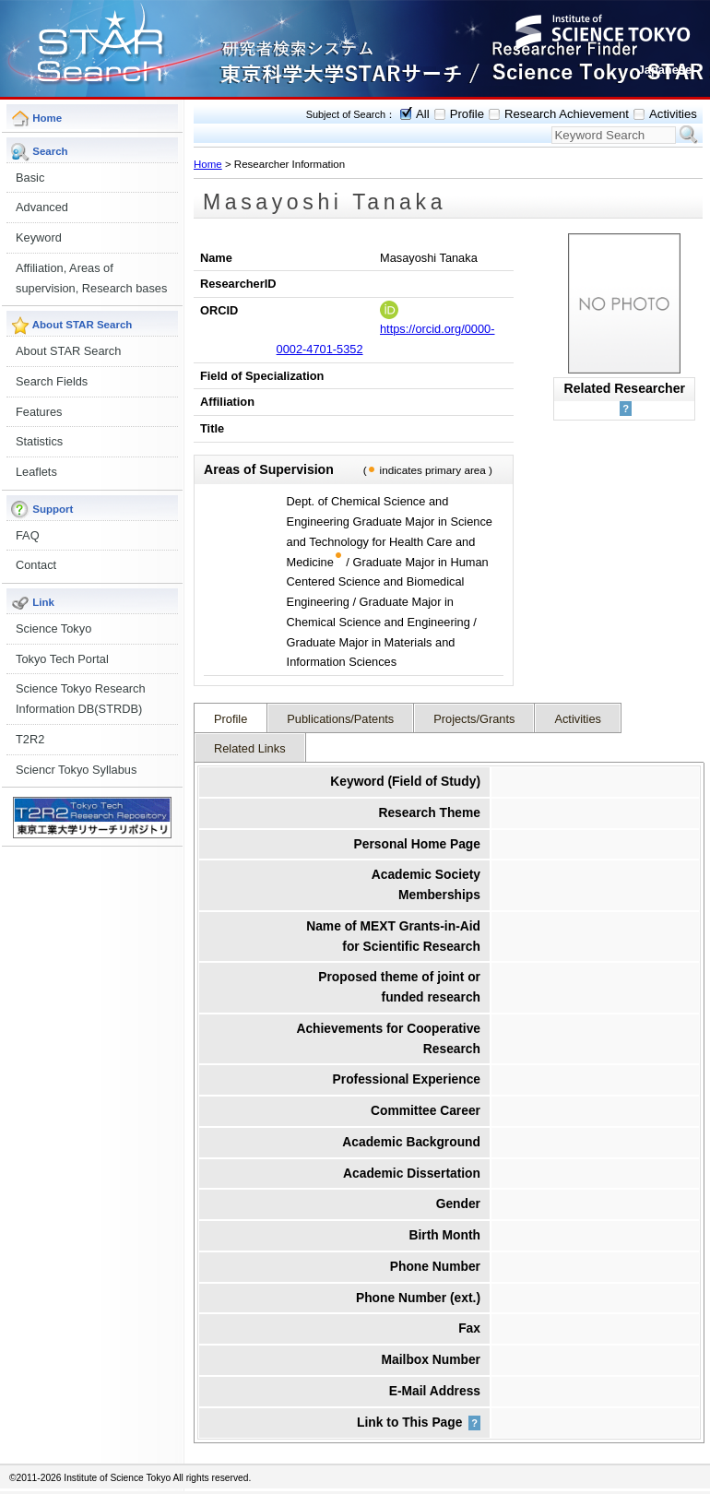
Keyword (39, 237)
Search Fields (52, 381)
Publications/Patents (340, 719)
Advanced (42, 207)
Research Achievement (566, 114)
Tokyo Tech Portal (62, 659)
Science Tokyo (53, 628)
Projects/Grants (474, 719)
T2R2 (30, 739)
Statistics (39, 441)
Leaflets (36, 472)
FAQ (28, 535)
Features (39, 412)
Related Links (250, 748)
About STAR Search (68, 351)
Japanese (665, 70)
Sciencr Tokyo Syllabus (76, 770)
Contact (36, 565)
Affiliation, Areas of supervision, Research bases (91, 278)
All (423, 114)
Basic (30, 177)
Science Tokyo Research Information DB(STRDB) (81, 699)
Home (208, 164)
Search (689, 134)
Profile (467, 114)
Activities (673, 114)
